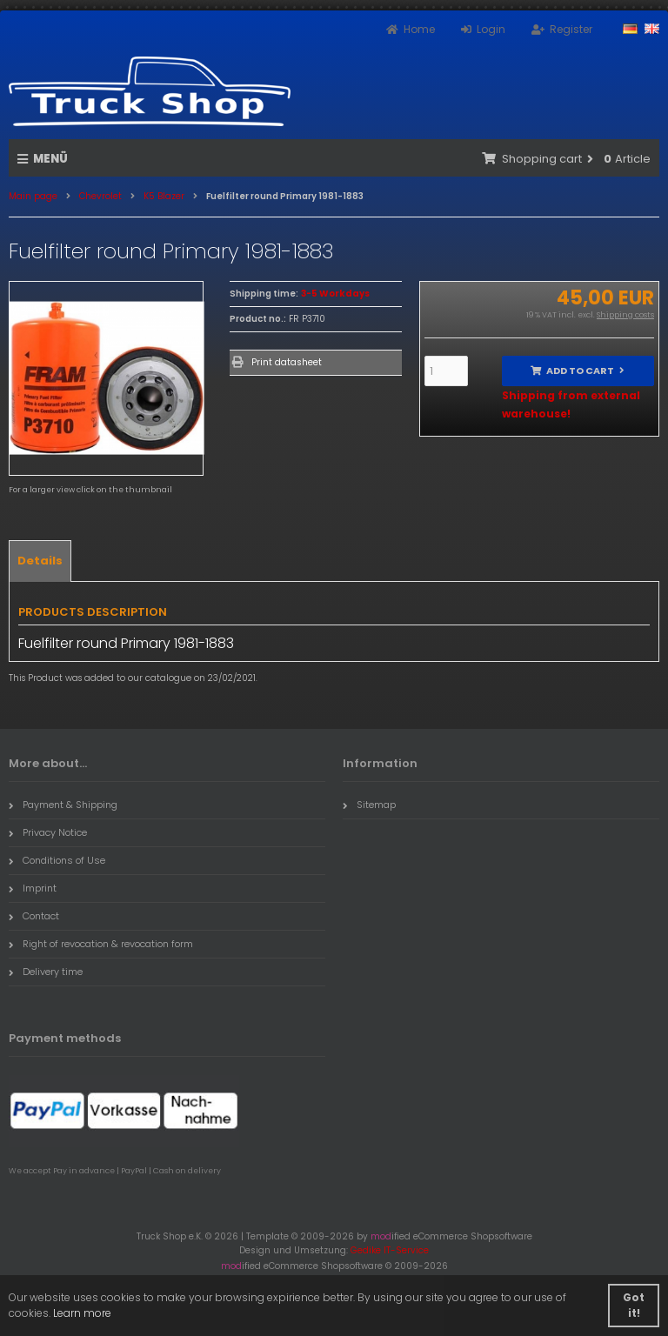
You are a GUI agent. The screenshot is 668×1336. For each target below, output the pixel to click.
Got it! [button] (634, 1305)
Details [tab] (40, 560)
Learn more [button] (82, 1313)
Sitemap (369, 805)
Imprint (33, 888)
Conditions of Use (57, 860)
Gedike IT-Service (390, 1250)
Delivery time (46, 972)
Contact (34, 916)
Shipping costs (625, 315)
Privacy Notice (48, 832)
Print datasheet (286, 362)
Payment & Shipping (63, 805)
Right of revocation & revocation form (101, 944)
